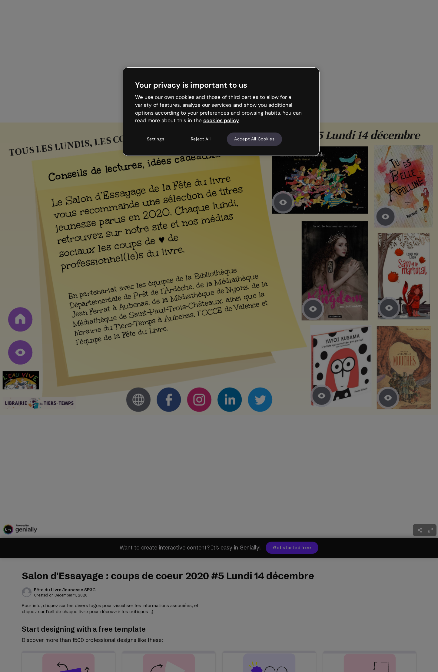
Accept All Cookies (254, 139)
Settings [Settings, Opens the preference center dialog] (155, 139)
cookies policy (221, 120)
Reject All (201, 139)
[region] (221, 111)
